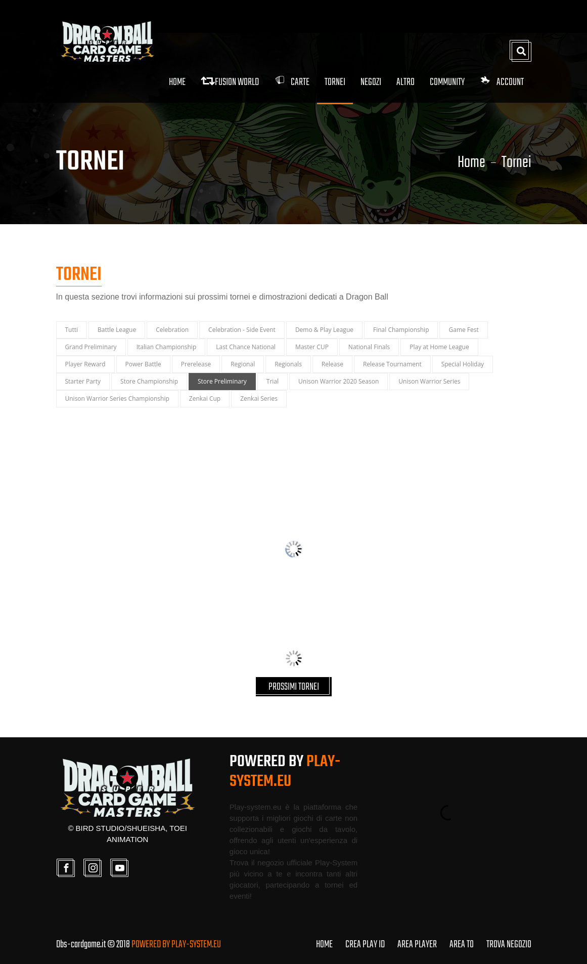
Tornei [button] (335, 82)
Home (177, 82)
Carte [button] (291, 82)
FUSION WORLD (230, 82)
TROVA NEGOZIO (508, 944)
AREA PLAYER (417, 944)
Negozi (370, 82)
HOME (324, 944)
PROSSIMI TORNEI (293, 687)
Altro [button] (405, 82)
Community (447, 82)
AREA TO (461, 944)
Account (502, 82)
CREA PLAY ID (365, 944)
